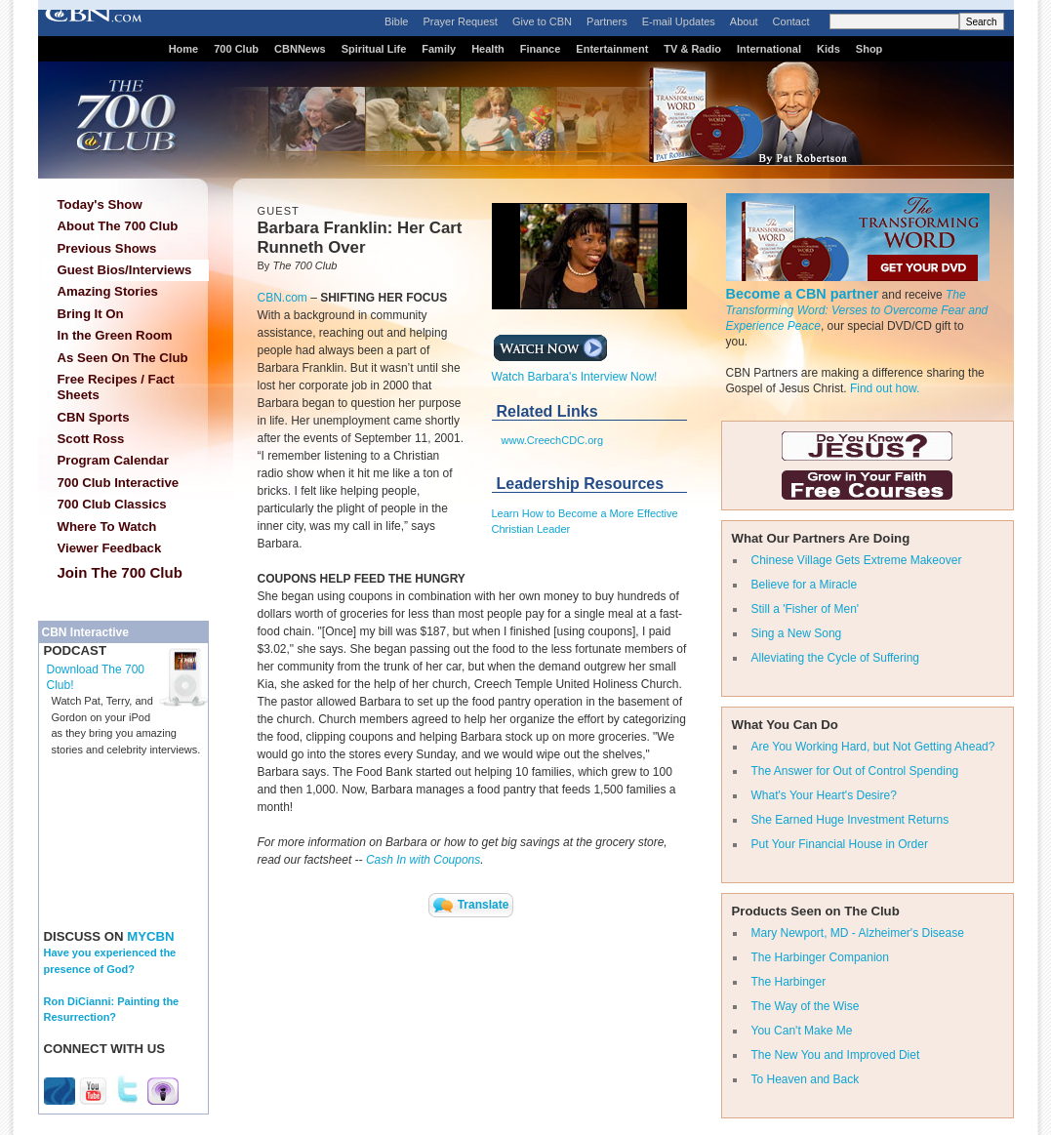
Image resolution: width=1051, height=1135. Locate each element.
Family (439, 49)
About (744, 21)
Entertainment (612, 49)
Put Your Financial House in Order (839, 844)
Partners (606, 21)
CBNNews (300, 49)
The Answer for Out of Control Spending (855, 771)
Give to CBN (542, 21)
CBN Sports (94, 417)
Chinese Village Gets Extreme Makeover (856, 560)
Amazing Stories (108, 291)
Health (488, 49)
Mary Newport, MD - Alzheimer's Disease (857, 933)
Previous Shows (107, 248)
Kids (828, 49)
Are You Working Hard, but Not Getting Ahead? (873, 746)
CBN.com (282, 297)
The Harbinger (789, 982)
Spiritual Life (374, 49)
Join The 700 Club (120, 572)
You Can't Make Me (802, 1030)
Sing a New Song (796, 633)
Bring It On (91, 313)
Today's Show (100, 204)
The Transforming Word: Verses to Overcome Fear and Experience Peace (857, 310)
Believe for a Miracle (804, 584)
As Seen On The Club (123, 357)
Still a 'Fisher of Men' (805, 609)
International (769, 49)
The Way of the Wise (805, 1006)
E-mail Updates (678, 21)
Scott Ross (91, 438)
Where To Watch (107, 526)
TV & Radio (692, 49)
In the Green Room (115, 335)
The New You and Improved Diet (835, 1055)
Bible (396, 21)
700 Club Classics (112, 504)
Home (184, 49)
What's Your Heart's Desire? (824, 795)
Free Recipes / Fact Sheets (116, 387)
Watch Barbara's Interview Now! (575, 371)
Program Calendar (113, 460)
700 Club (236, 49)
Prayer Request (460, 21)
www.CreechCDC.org (553, 440)
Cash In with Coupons (423, 860)
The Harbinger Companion (820, 957)
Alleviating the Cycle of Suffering (835, 658)
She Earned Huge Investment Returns (850, 820)
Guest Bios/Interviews (125, 270)
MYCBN (150, 936)
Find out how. (884, 388)
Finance (540, 49)
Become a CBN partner (802, 294)
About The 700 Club (118, 226)
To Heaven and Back (805, 1079)
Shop (869, 49)
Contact (791, 21)
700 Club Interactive (119, 482)
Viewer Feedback (110, 548)
